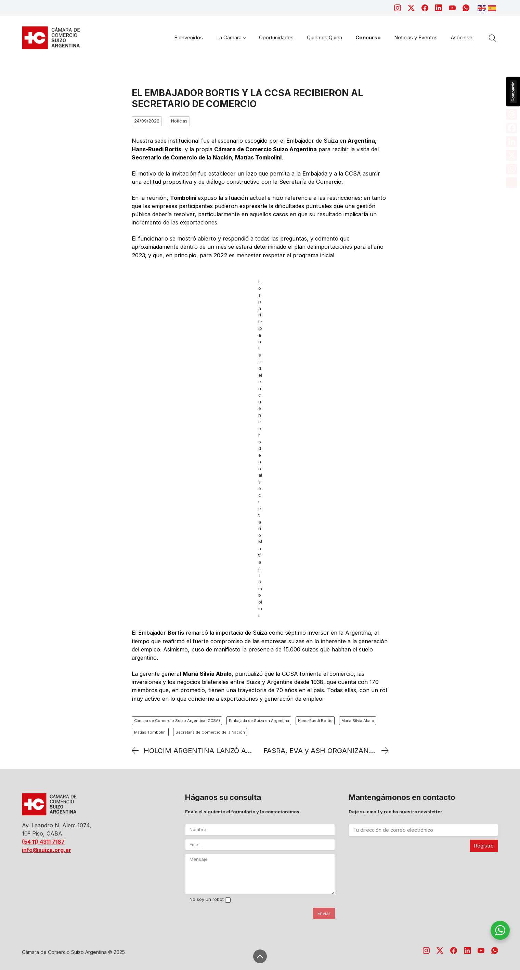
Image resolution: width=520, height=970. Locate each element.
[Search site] (492, 38)
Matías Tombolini (150, 732)
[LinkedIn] (438, 7)
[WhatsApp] (466, 7)
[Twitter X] (411, 7)
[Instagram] (397, 7)
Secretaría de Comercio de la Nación (210, 732)
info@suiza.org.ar (46, 849)
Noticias (179, 121)
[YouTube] (452, 7)
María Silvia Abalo (357, 720)
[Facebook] (424, 7)
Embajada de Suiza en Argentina (259, 720)
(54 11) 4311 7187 (43, 841)
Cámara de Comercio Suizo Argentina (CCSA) (177, 720)
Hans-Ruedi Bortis (315, 720)
